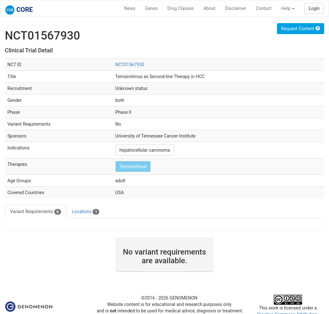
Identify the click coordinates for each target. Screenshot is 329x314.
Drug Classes (180, 8)
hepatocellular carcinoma (145, 150)
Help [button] (288, 8)
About (209, 8)
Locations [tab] (86, 212)
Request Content (300, 28)
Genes (151, 8)
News (129, 8)
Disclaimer (235, 8)
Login (314, 8)
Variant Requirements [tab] (35, 212)
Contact (263, 8)
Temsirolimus (133, 166)
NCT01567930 (129, 64)
